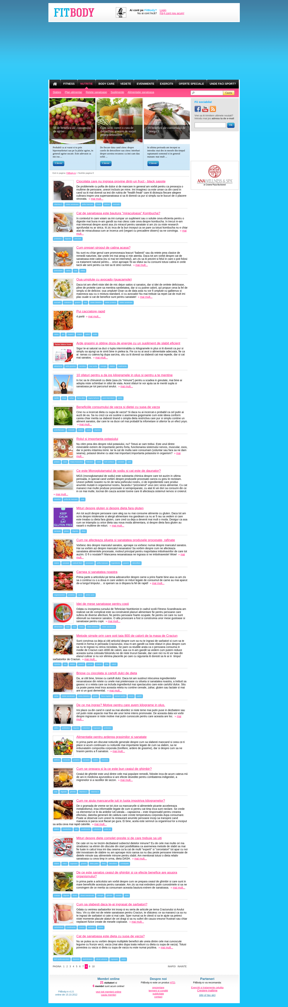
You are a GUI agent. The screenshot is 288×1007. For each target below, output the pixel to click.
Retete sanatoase (96, 92)
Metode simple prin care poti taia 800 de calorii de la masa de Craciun (127, 636)
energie (103, 366)
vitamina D (95, 792)
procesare (89, 563)
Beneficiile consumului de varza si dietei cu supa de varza (118, 407)
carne (80, 595)
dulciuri (107, 204)
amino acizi (90, 595)
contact (158, 996)
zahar (71, 398)
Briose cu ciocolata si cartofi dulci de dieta (106, 673)
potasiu (57, 462)
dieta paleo (94, 864)
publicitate (158, 993)
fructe (98, 204)
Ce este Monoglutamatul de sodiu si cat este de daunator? (118, 471)
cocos (131, 696)
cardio (56, 398)
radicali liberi (77, 563)
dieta (83, 531)
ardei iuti (107, 829)
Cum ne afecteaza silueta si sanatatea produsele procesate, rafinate (125, 540)
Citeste (58, 163)
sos (65, 664)
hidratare (89, 462)
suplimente (122, 366)
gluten (66, 531)
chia (106, 664)
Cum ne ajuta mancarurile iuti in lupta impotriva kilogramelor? (120, 800)
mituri (65, 864)
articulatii (77, 239)
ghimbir (73, 792)
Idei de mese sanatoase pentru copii (102, 604)
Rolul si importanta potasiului (97, 439)
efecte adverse (101, 959)
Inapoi (172, 966)
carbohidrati (58, 927)
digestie (68, 239)
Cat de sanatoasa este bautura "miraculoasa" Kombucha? (118, 213)
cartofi (139, 696)
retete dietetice (96, 302)
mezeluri (57, 499)
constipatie (124, 864)
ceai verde (93, 366)
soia (82, 499)
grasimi (78, 302)
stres (127, 895)
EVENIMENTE (145, 83)
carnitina (82, 366)
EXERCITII (166, 83)
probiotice (58, 239)
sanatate (121, 462)
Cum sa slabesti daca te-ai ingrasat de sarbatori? (111, 904)
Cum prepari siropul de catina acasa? (103, 247)
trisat (64, 398)
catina (68, 271)
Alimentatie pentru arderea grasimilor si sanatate (111, 737)
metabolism (67, 829)
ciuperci (71, 334)
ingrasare (97, 728)
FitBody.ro (71, 173)
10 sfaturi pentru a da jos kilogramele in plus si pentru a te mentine (124, 375)
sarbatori (91, 927)
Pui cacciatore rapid (90, 311)
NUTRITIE (86, 83)
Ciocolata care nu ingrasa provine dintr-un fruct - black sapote (121, 181)
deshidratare (87, 959)
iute (76, 829)
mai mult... (97, 198)
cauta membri (108, 994)
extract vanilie (120, 696)
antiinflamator (59, 430)
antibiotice (66, 728)
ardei (95, 334)
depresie (76, 959)
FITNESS (69, 83)
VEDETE (125, 83)
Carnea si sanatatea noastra (97, 572)
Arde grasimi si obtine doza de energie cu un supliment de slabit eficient (128, 343)
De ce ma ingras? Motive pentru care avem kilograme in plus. (120, 705)
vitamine (97, 430)
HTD (172, 982)
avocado (116, 204)
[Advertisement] (144, 51)
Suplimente (117, 92)
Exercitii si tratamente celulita (207, 987)
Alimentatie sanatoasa (141, 92)
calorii (87, 334)
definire (57, 760)
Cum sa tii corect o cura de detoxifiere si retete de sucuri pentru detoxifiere (118, 131)
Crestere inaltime (207, 990)
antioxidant (58, 271)
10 (93, 966)
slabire (112, 366)
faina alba (81, 398)
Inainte (182, 966)
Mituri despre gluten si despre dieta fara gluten (110, 508)
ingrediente (115, 563)
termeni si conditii (158, 990)
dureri (75, 895)
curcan (90, 664)
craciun (99, 664)
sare (129, 462)
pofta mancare (87, 204)
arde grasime (71, 366)
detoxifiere (136, 563)
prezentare (158, 987)
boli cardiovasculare (62, 959)
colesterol (67, 302)
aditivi (56, 728)
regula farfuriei (93, 398)
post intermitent (109, 398)
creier (99, 462)
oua (85, 302)
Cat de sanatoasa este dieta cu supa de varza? (110, 936)
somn (120, 398)
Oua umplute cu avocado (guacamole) (104, 279)
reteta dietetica (92, 627)
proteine (71, 595)
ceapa (79, 334)
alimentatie (58, 627)
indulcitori (86, 728)
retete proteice (110, 302)
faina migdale (106, 696)
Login (163, 10)
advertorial (58, 366)
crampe (57, 895)
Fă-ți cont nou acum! (172, 13)
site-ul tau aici (207, 995)
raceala (118, 895)
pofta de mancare (70, 499)
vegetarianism (59, 595)
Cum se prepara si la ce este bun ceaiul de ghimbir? (114, 769)
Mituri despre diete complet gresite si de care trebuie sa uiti (119, 838)
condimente (85, 829)
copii (68, 627)
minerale (71, 430)
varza (88, 430)
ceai (75, 271)
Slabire (57, 92)
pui (63, 334)
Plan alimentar (73, 92)
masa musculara (76, 462)
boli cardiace (109, 462)
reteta (83, 271)
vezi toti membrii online (108, 991)
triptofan (57, 664)
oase (65, 462)
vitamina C (58, 204)
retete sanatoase (72, 204)
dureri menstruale (87, 895)
